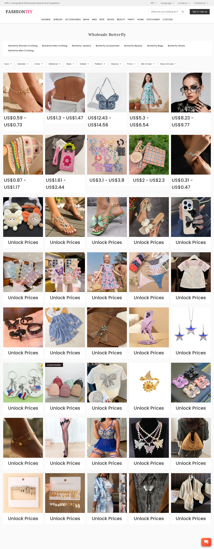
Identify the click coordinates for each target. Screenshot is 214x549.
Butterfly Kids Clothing (54, 45)
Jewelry (58, 19)
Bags (86, 19)
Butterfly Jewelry (81, 45)
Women (45, 19)
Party (131, 19)
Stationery (153, 19)
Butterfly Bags (155, 45)
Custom (168, 19)
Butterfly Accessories (107, 45)
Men (94, 19)
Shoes (110, 19)
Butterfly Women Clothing (22, 45)
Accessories (73, 19)
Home (140, 19)
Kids (101, 19)
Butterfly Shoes (176, 45)
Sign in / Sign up (199, 12)
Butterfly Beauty (133, 45)
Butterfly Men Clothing (21, 50)
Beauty (121, 19)
